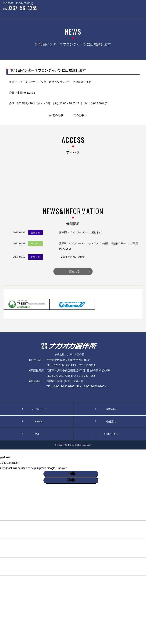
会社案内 (111, 421)
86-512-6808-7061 (64, 386)
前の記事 (58, 115)
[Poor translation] (70, 480)
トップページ (38, 409)
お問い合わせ (111, 433)
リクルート (38, 433)
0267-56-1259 (62, 365)
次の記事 (78, 115)
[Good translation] (70, 474)
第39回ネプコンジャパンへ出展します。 (81, 232)
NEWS (38, 421)
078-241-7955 (62, 375)
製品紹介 (111, 409)
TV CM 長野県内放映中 (72, 256)
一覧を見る (73, 271)
